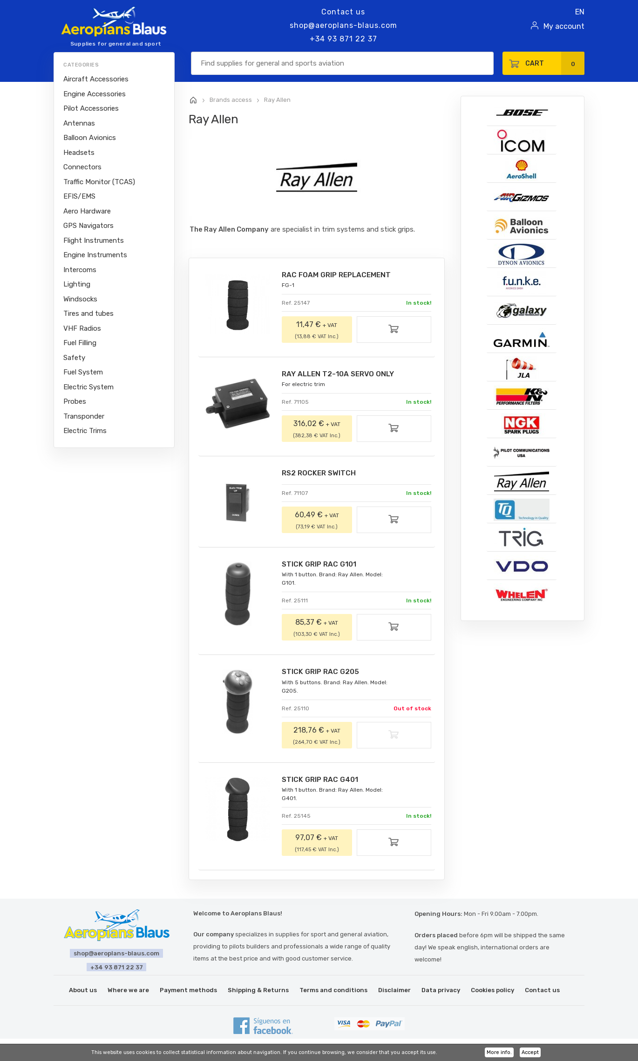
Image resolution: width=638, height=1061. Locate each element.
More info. (499, 1052)
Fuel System (83, 372)
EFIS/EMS (79, 196)
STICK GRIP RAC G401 (322, 781)
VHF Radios (82, 328)
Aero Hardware (87, 211)
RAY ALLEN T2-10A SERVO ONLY (340, 374)
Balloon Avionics (89, 137)
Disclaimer (394, 991)
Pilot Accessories (91, 108)
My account (563, 26)
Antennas (79, 123)
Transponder (83, 416)
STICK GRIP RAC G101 (321, 565)
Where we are (128, 991)
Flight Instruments (93, 240)
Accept (530, 1052)
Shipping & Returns (258, 991)
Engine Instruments (95, 255)
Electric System (88, 387)
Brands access (231, 99)
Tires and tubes (88, 313)
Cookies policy (492, 991)
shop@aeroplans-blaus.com (343, 25)
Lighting (76, 284)
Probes (74, 401)
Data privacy (440, 991)
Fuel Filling (79, 343)
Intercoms (79, 270)
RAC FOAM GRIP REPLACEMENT (339, 275)
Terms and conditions (333, 991)
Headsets (79, 152)
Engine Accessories (94, 94)
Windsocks (80, 299)
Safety (74, 358)
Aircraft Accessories (96, 79)
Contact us (343, 11)
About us (83, 991)
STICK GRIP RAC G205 (322, 673)
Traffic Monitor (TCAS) (99, 182)
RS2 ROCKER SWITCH (321, 474)
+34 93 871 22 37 (343, 38)
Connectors (82, 167)
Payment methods (188, 991)
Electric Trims (85, 431)
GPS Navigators (88, 225)
